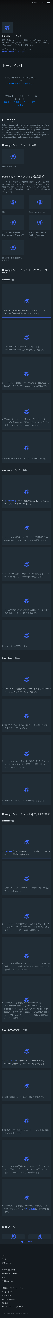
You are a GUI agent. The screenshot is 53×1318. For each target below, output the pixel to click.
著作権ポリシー (7, 1303)
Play (3, 1255)
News (3, 1277)
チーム (4, 1259)
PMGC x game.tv (7, 1281)
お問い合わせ (6, 1263)
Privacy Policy (6, 1295)
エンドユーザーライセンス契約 (12, 1307)
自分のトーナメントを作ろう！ (14, 52)
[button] (22, 1242)
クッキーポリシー (8, 1292)
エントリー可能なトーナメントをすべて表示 (20, 103)
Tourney (8, 851)
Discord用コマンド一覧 (9, 1273)
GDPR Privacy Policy (8, 1299)
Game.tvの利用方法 (8, 1270)
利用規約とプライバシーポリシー (13, 1288)
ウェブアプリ (10, 501)
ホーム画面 (30, 1209)
